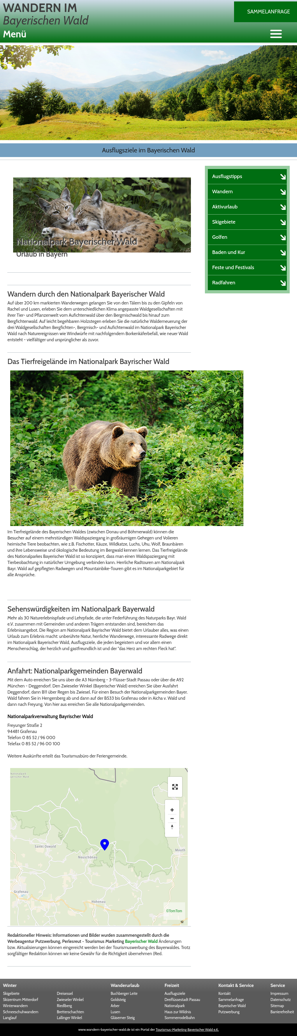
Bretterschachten (70, 1011)
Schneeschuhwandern (20, 1011)
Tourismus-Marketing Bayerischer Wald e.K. (187, 1029)
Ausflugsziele (174, 993)
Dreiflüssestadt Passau (182, 999)
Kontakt (224, 993)
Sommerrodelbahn (179, 1017)
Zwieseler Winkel (70, 999)
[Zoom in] (172, 810)
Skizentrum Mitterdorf (20, 999)
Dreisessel (65, 993)
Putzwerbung (229, 1011)
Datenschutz (280, 999)
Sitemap (277, 1005)
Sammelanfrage (268, 11)
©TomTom (174, 911)
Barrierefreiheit (282, 1011)
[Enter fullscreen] (175, 787)
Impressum (279, 993)
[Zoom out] (172, 818)
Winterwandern (15, 1005)
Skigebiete (11, 993)
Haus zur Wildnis (177, 1011)
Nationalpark (174, 1005)
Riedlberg (64, 1005)
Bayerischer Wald (141, 941)
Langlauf (10, 1017)
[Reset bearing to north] (172, 827)
